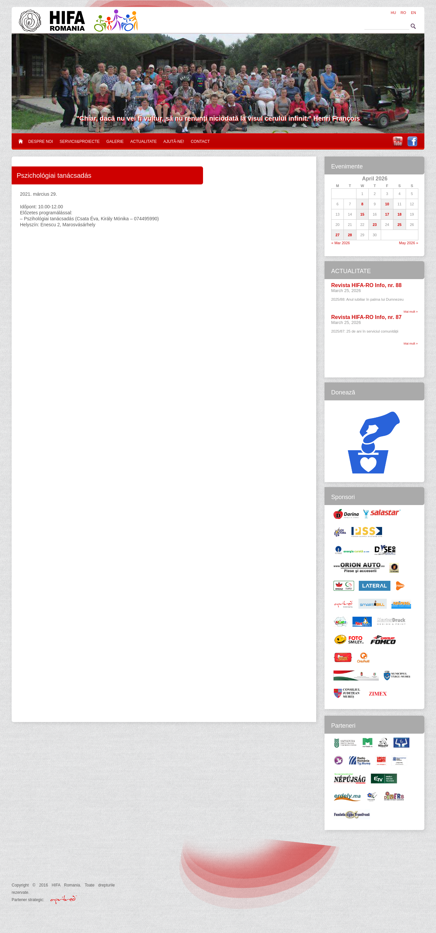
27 (337, 235)
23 (375, 225)
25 (399, 225)
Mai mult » (411, 311)
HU (393, 13)
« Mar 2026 (340, 243)
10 (387, 204)
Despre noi (40, 141)
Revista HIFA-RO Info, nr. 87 (366, 317)
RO (403, 13)
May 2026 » (408, 243)
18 (399, 214)
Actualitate (143, 141)
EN (413, 13)
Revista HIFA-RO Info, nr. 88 (366, 285)
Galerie (115, 141)
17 (387, 214)
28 (350, 235)
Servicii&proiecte (80, 141)
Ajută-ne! (173, 141)
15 (362, 214)
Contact (200, 141)
